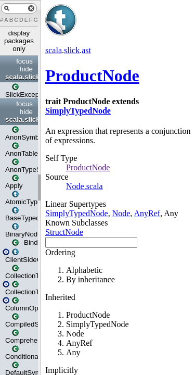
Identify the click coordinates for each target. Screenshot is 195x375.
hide (26, 69)
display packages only (19, 41)
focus (24, 61)
